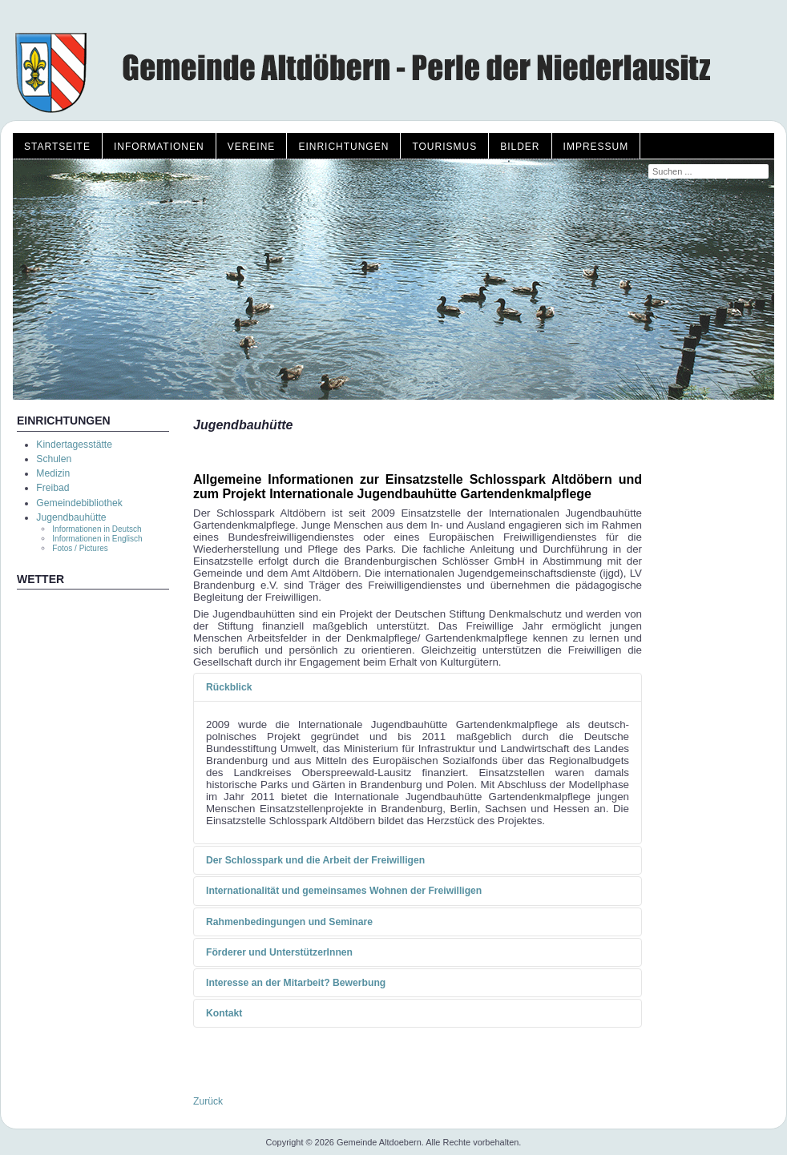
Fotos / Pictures (79, 548)
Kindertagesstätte (74, 444)
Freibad (52, 487)
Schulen (53, 459)
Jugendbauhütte (71, 517)
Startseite (57, 146)
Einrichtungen (343, 146)
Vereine (252, 146)
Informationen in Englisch (97, 538)
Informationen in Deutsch (96, 529)
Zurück (208, 1101)
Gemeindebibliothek (79, 503)
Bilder (519, 146)
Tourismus (444, 146)
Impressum (596, 146)
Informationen (159, 146)
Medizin (53, 473)
